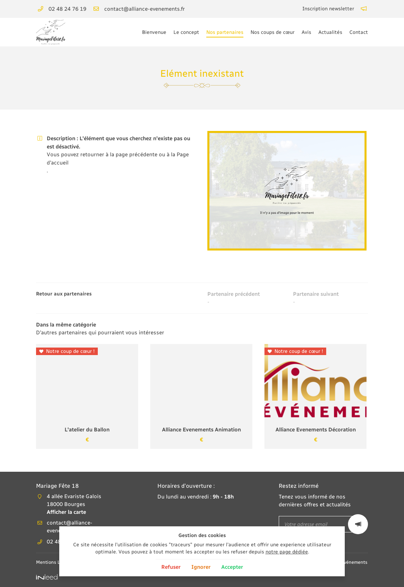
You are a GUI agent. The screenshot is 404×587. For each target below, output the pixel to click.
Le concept (186, 32)
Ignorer (201, 567)
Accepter (232, 567)
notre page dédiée (287, 552)
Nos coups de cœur (272, 32)
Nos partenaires (224, 32)
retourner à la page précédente (118, 154)
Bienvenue (154, 32)
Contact (358, 32)
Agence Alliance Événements (358, 563)
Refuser (171, 567)
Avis (306, 32)
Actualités (330, 32)
